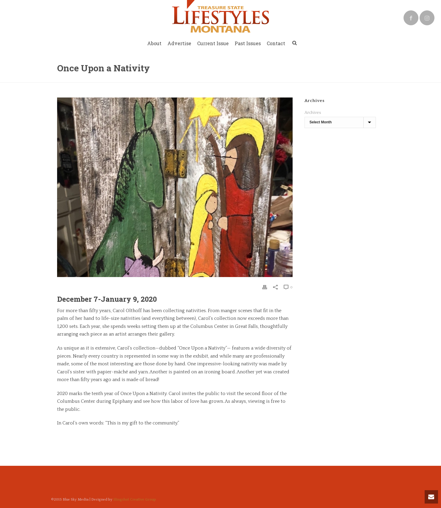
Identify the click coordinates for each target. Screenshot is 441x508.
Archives (313, 112)
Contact (276, 43)
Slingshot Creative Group (134, 499)
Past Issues (248, 43)
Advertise (179, 43)
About (154, 43)
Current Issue (213, 43)
